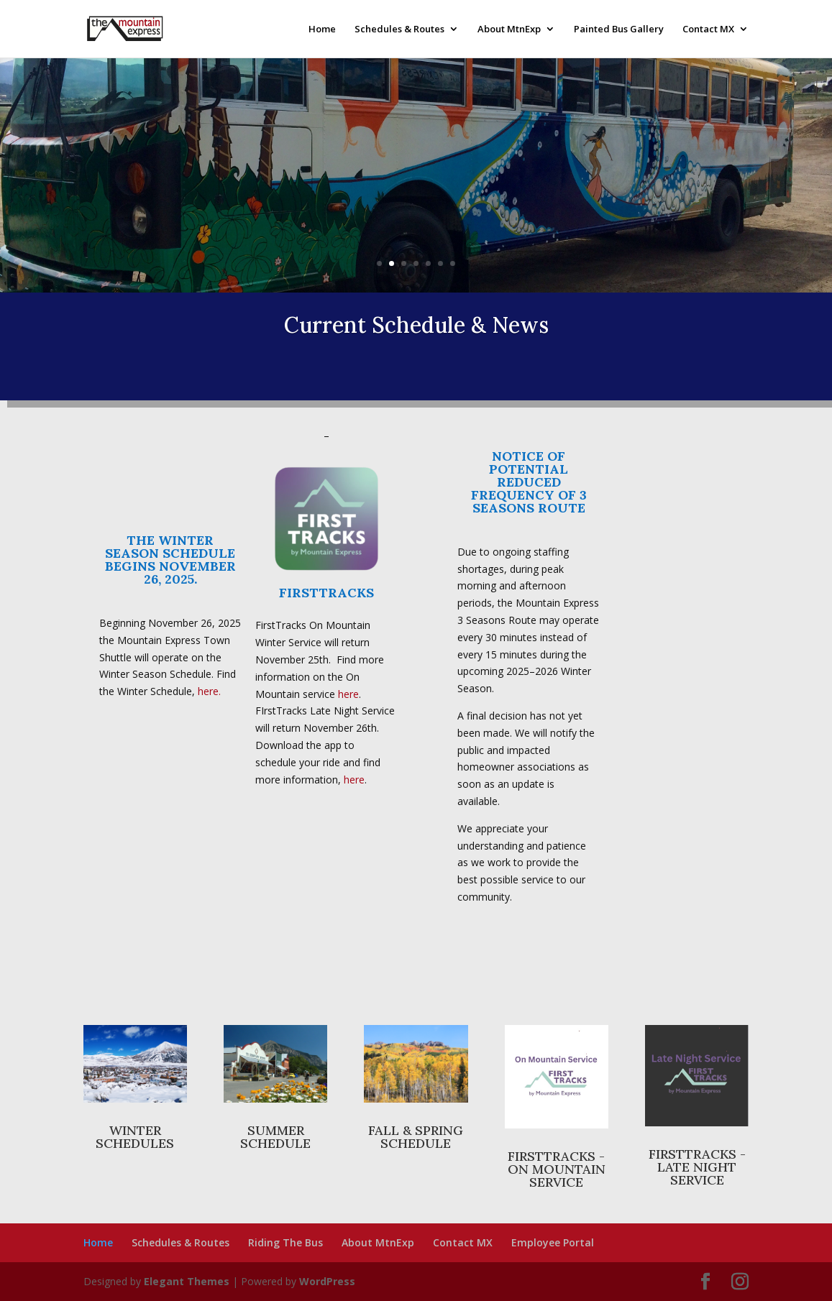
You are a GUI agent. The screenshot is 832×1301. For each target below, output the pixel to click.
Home (322, 29)
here (348, 694)
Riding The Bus (285, 1242)
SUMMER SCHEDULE (275, 1136)
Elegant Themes (186, 1281)
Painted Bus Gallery (619, 29)
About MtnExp (509, 29)
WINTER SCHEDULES (135, 1136)
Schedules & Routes (399, 29)
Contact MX (708, 29)
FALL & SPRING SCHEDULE (415, 1136)
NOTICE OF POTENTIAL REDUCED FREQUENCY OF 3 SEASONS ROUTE (529, 482)
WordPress (327, 1281)
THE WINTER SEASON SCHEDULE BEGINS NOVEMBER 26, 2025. (170, 559)
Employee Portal (552, 1242)
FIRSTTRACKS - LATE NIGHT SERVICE (697, 1167)
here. (209, 691)
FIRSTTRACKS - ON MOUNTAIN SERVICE (556, 1169)
